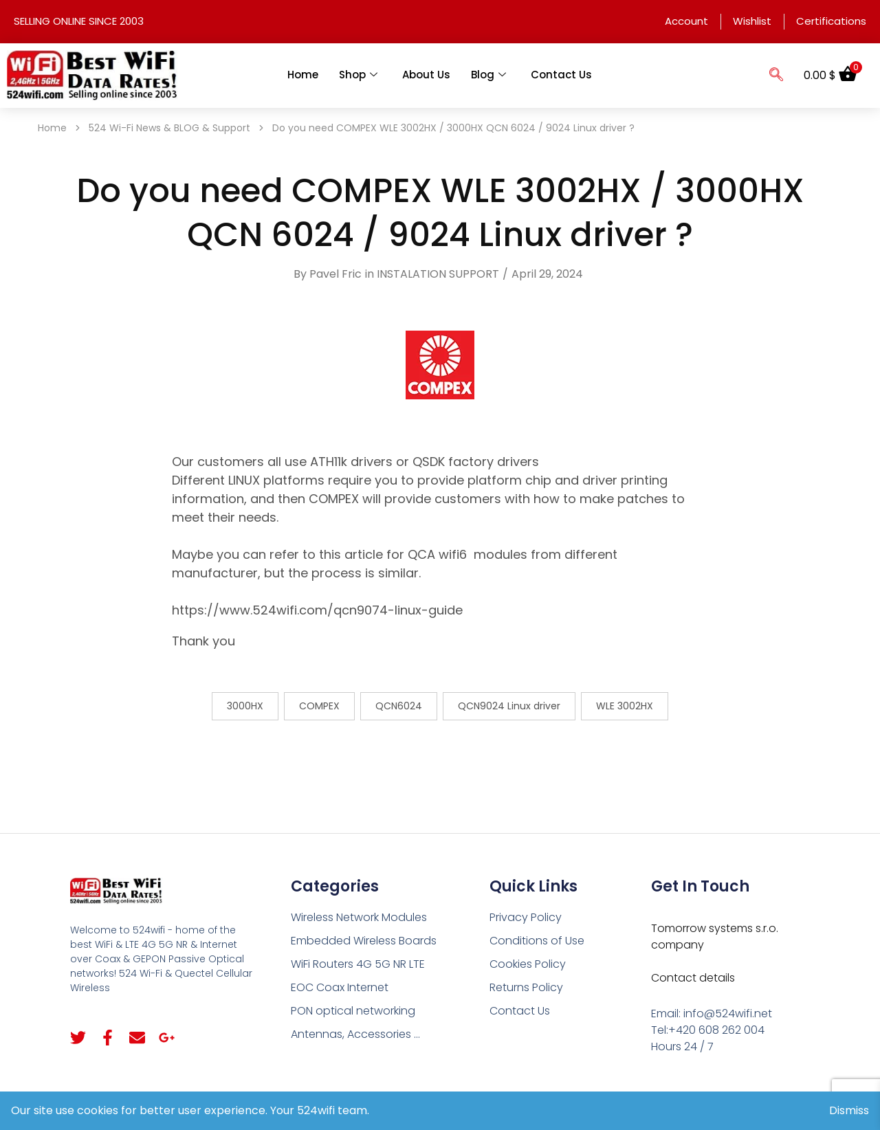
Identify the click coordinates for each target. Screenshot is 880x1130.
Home (302, 74)
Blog (488, 74)
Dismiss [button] (849, 1110)
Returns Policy (526, 987)
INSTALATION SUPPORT (438, 274)
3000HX (245, 706)
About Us (426, 74)
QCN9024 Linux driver (509, 706)
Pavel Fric (335, 274)
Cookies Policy (528, 964)
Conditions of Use (537, 941)
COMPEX (319, 706)
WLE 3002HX (624, 706)
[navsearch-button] (776, 75)
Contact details (693, 978)
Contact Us (561, 74)
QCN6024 (398, 706)
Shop (358, 74)
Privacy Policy (526, 917)
